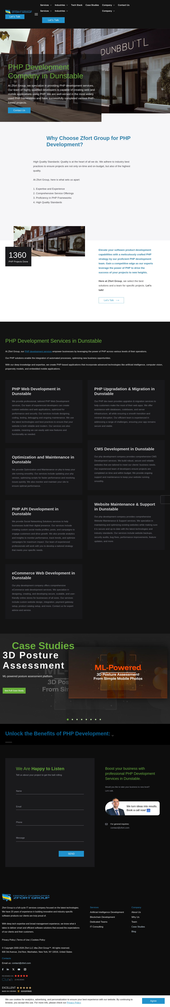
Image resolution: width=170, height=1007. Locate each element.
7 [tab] (95, 719)
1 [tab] (67, 719)
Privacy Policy (74, 1002)
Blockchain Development (102, 917)
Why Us (135, 917)
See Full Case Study (14, 690)
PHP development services (38, 351)
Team (134, 922)
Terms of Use (23, 940)
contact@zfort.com (119, 828)
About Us (136, 912)
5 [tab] (86, 719)
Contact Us (123, 5)
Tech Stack (76, 5)
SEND (71, 853)
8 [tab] (100, 719)
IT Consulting (96, 926)
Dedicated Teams (98, 922)
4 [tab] (81, 719)
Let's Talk (14, 16)
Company (108, 5)
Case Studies (92, 5)
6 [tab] (91, 719)
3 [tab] (77, 719)
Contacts (6, 958)
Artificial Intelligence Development (107, 912)
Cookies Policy (38, 940)
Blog (133, 931)
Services (94, 907)
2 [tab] (72, 719)
